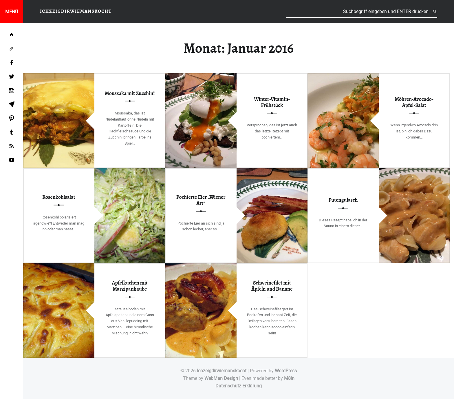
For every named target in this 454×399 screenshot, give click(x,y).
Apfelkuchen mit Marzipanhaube (130, 285)
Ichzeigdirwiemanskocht (221, 371)
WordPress (286, 371)
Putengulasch (343, 200)
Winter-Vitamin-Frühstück (272, 102)
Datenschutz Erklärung (238, 386)
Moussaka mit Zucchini (130, 93)
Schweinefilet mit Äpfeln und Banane (271, 285)
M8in (289, 378)
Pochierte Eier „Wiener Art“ (201, 200)
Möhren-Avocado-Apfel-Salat (414, 102)
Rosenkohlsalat (58, 197)
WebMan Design (221, 378)
